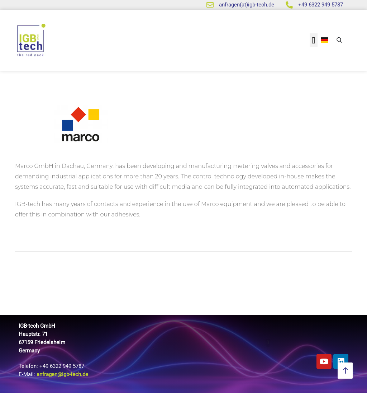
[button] (314, 40)
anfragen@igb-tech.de (62, 374)
